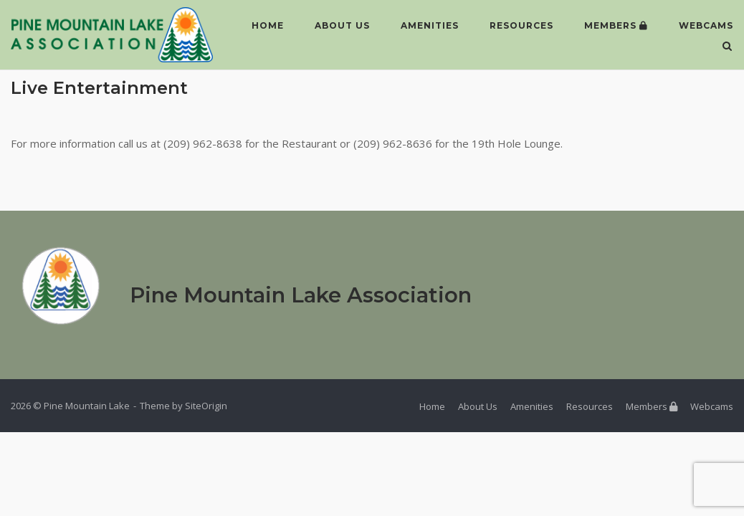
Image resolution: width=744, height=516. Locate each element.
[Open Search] (727, 47)
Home (268, 25)
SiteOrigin (206, 405)
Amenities (430, 25)
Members (616, 25)
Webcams (706, 25)
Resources (521, 25)
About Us (342, 25)
